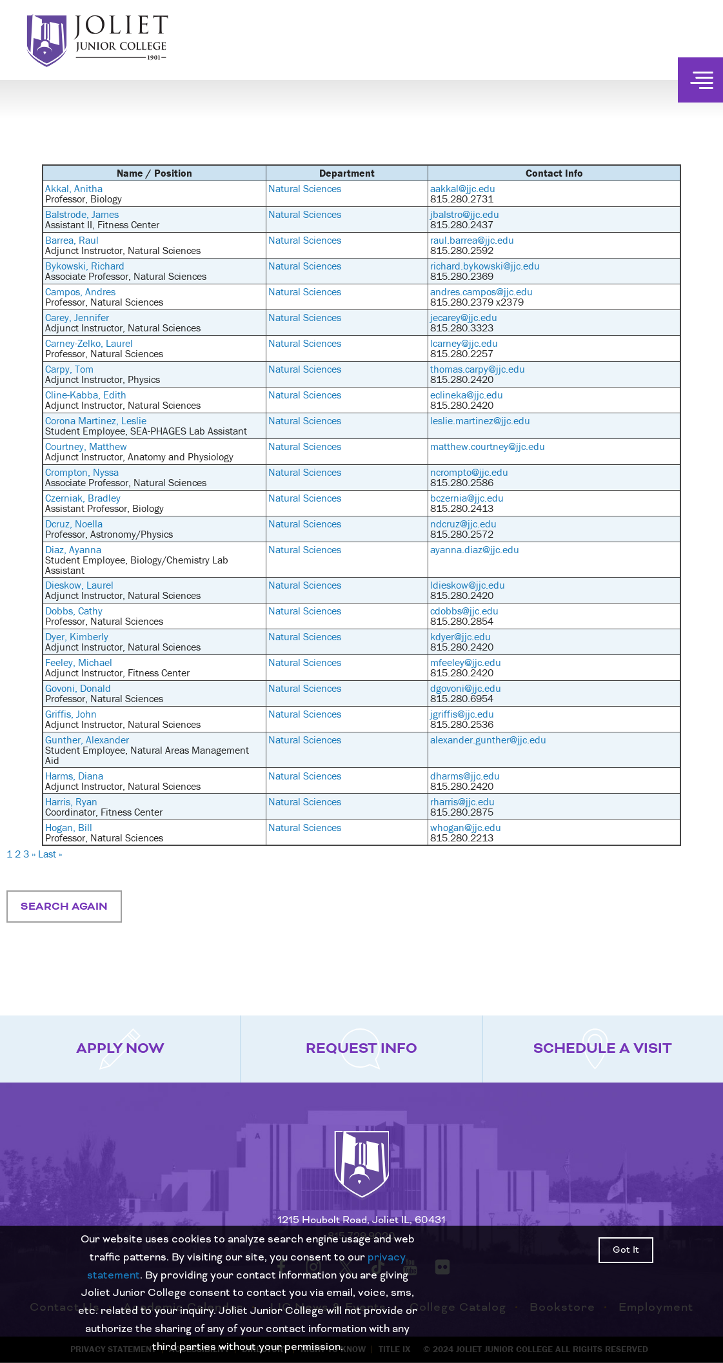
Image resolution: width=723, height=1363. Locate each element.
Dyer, (57, 636)
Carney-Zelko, (75, 343)
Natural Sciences (304, 188)
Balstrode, (68, 214)
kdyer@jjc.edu (460, 636)
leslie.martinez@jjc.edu (480, 420)
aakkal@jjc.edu (462, 188)
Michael (95, 662)
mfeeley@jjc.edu (465, 662)
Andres (100, 291)
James (105, 214)
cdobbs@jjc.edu (464, 610)
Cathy (90, 610)
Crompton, (69, 472)
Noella (89, 523)
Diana (90, 775)
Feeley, (61, 662)
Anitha (88, 188)
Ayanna (85, 549)
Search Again (64, 906)
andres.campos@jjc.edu (481, 291)
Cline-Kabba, (74, 394)
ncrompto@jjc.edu (469, 472)
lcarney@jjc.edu (464, 343)
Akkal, (59, 188)
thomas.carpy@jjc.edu (477, 368)
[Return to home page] (362, 1176)
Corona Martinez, (83, 420)
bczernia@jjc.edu (467, 497)
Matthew (108, 446)
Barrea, (62, 239)
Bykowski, (68, 265)
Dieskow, (65, 584)
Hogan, (61, 827)
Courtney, (67, 446)
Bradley (104, 497)
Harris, (60, 801)
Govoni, (62, 688)
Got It (626, 1250)
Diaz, (57, 549)
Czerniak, (66, 497)
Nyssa (106, 472)
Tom (84, 368)
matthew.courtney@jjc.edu (487, 446)
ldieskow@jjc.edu (467, 584)
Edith (114, 394)
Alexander (107, 739)
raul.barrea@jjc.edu (472, 239)
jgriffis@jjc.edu (462, 713)
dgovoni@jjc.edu (465, 688)
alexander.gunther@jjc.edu (488, 739)
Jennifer (91, 317)
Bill (85, 827)
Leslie (133, 420)
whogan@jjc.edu (465, 827)
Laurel (119, 343)
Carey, (59, 317)
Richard (107, 265)
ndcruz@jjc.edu (463, 523)
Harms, (61, 775)
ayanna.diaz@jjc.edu (474, 549)
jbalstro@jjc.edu (464, 214)
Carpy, (60, 368)
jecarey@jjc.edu (463, 317)
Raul (89, 239)
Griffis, (60, 713)
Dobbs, (61, 610)
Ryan (86, 801)
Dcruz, (60, 523)
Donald (95, 688)
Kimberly (89, 636)
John (86, 713)
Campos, (65, 291)
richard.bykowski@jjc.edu (485, 265)
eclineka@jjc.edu (466, 394)
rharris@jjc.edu (462, 801)
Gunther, (65, 739)
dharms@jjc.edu (465, 775)
